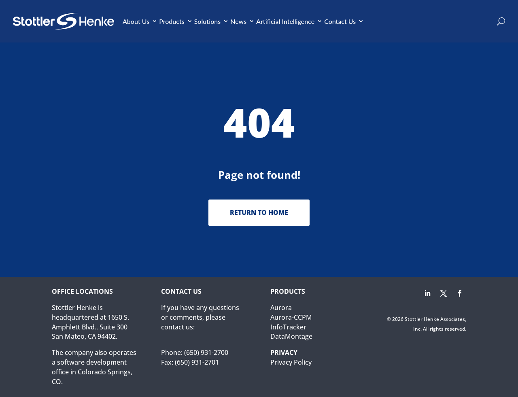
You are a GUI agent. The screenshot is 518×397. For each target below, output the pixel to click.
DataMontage (291, 336)
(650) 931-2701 (197, 362)
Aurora (281, 307)
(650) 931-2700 (206, 352)
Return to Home (259, 212)
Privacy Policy (291, 362)
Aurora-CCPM (291, 317)
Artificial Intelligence (285, 21)
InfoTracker (288, 327)
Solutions (207, 21)
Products (172, 21)
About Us (136, 21)
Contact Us (340, 21)
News (238, 21)
